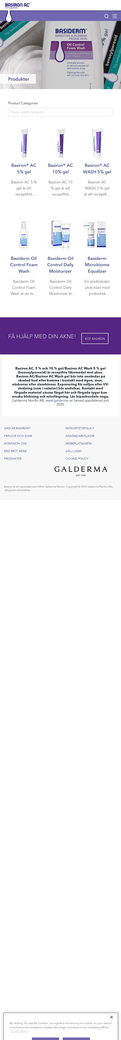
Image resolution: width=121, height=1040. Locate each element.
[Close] (111, 1021)
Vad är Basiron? (17, 428)
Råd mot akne (15, 451)
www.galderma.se (59, 400)
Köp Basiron (95, 338)
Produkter (12, 458)
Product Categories (23, 103)
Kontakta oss (15, 443)
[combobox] (60, 112)
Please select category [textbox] (27, 111)
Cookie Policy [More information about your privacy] (20, 1035)
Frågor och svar (18, 436)
